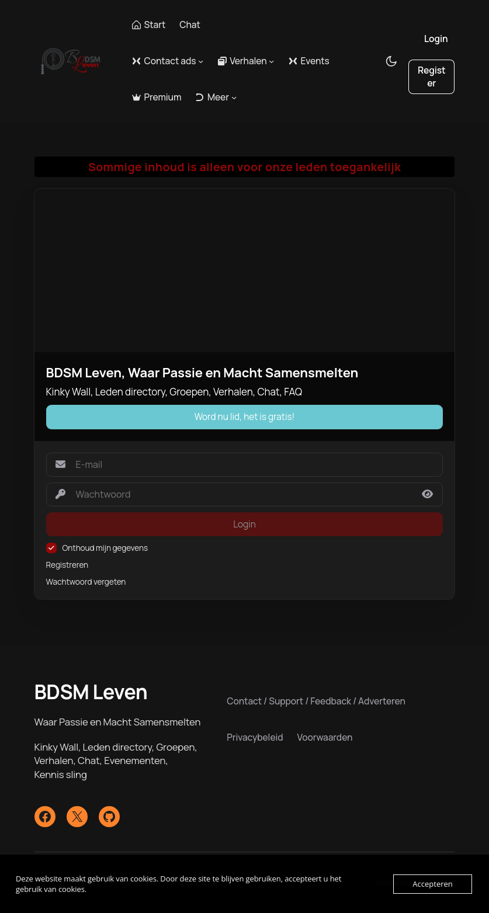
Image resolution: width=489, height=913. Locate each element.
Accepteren (432, 884)
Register (431, 76)
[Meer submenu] (234, 97)
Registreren (67, 565)
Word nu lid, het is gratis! (245, 417)
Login (436, 38)
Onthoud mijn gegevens (105, 548)
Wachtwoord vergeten (86, 582)
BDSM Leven (91, 691)
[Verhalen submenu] (271, 61)
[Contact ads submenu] (200, 61)
